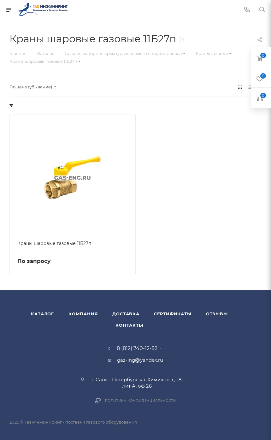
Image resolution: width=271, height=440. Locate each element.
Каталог (42, 313)
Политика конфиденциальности (140, 401)
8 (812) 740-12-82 (137, 348)
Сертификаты (172, 313)
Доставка (125, 313)
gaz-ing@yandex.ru (140, 360)
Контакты (129, 325)
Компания (83, 313)
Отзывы (217, 313)
